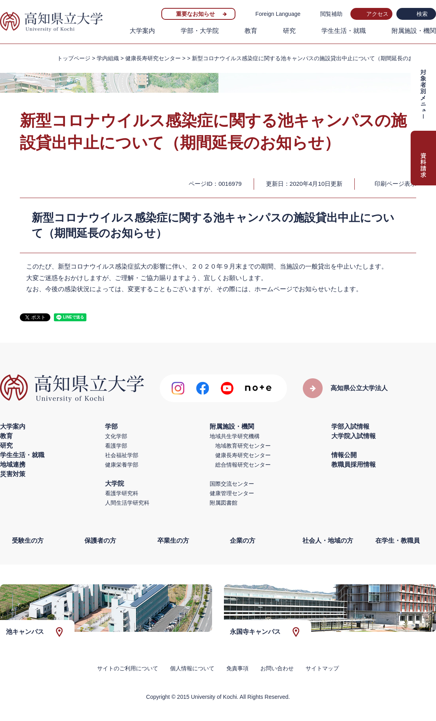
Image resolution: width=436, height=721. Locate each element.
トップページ (73, 58)
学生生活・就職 (343, 30)
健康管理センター (232, 493)
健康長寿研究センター (243, 455)
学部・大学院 (200, 30)
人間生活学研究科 (127, 503)
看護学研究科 (121, 493)
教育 (251, 30)
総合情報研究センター (243, 465)
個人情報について (192, 668)
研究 (289, 30)
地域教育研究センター (243, 446)
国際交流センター (232, 484)
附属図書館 (223, 503)
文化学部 (116, 436)
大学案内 (142, 30)
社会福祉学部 (121, 455)
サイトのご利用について (127, 668)
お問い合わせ (277, 668)
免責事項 (237, 668)
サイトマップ (322, 668)
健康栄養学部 (121, 465)
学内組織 (108, 58)
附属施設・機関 (414, 30)
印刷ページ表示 (395, 183)
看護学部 (116, 446)
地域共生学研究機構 (235, 436)
